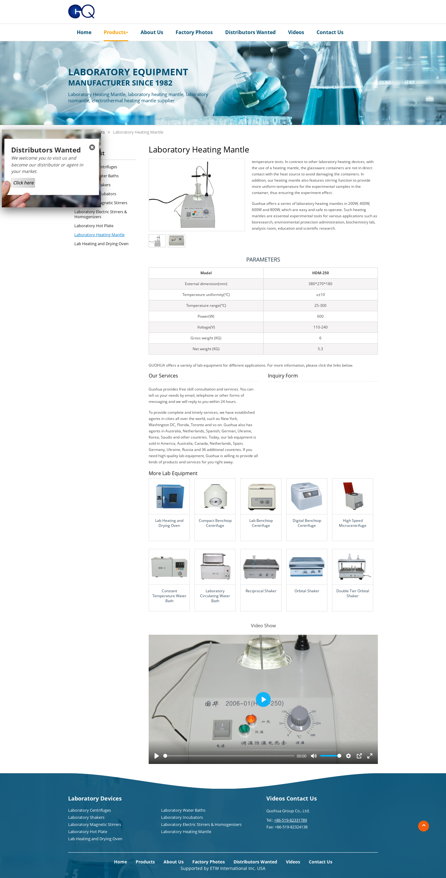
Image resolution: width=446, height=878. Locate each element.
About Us (152, 32)
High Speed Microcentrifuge (352, 523)
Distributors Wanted (250, 32)
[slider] (229, 756)
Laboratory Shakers (92, 185)
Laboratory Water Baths (96, 176)
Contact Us (330, 32)
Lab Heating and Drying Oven (169, 523)
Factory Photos (194, 32)
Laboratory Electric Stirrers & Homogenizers (100, 214)
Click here (23, 183)
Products (145, 861)
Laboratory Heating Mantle (99, 234)
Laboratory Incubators (95, 193)
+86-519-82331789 (290, 820)
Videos (296, 32)
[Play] (157, 756)
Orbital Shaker (307, 590)
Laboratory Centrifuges (95, 167)
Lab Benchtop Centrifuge (261, 523)
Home (84, 32)
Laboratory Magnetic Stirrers (100, 202)
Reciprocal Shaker (261, 590)
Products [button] (116, 32)
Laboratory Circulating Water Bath (215, 595)
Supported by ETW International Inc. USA (223, 868)
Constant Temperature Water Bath (169, 595)
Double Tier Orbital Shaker (352, 593)
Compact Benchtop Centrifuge (215, 523)
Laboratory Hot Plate (93, 225)
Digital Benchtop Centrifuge (307, 523)
